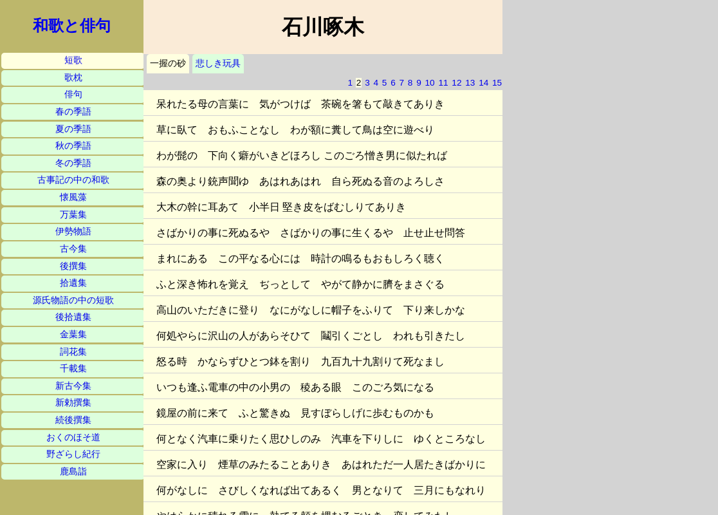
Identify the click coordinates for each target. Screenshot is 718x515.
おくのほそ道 (73, 437)
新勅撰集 (73, 402)
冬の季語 (73, 163)
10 (430, 83)
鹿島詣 (73, 471)
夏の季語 (73, 129)
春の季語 (73, 112)
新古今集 (73, 386)
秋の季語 (73, 146)
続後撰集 (73, 420)
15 (497, 83)
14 (483, 83)
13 (470, 83)
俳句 (73, 94)
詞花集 (73, 352)
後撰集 (73, 266)
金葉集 (73, 334)
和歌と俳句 (72, 25)
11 (443, 83)
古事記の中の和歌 (73, 180)
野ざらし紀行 (73, 454)
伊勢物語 (73, 231)
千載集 (73, 368)
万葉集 (73, 215)
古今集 (73, 249)
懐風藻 (73, 197)
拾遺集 (73, 283)
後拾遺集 (73, 317)
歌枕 (73, 77)
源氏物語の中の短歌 (73, 300)
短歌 (73, 60)
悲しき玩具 (218, 63)
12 (456, 83)
